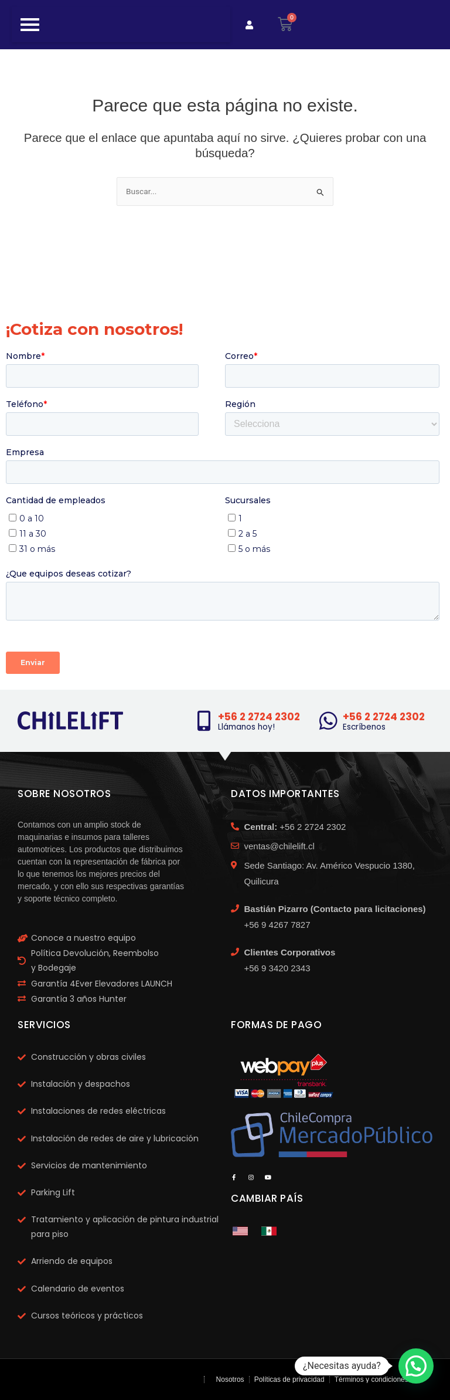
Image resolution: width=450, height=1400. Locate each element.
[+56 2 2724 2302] (203, 720)
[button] (416, 1366)
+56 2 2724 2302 (259, 717)
